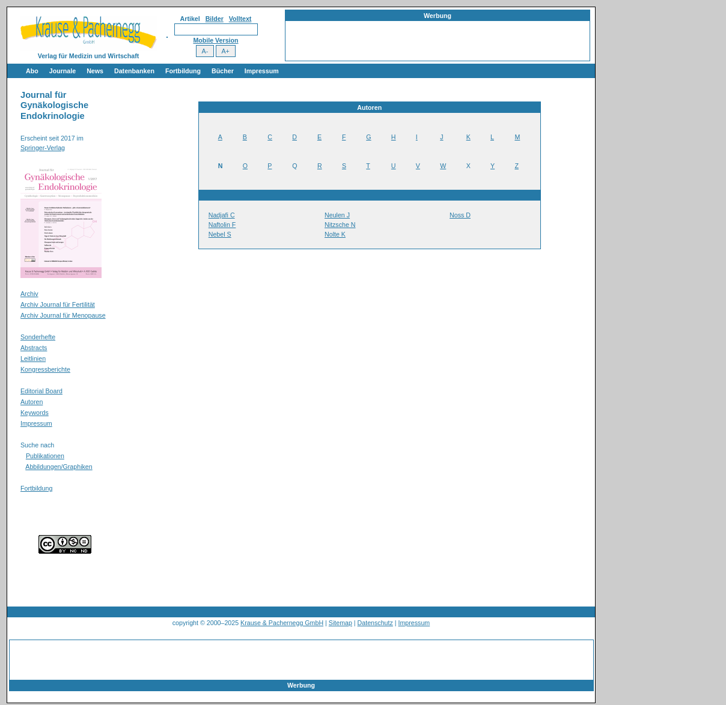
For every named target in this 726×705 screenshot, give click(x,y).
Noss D (460, 215)
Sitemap (340, 622)
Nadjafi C (222, 215)
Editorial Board (41, 391)
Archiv (29, 293)
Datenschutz (375, 622)
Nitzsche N (340, 224)
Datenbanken (134, 70)
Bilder (215, 18)
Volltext (240, 18)
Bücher (223, 70)
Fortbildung (183, 70)
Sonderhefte (37, 336)
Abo (32, 70)
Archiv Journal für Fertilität (57, 304)
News (95, 70)
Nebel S (220, 234)
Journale (62, 70)
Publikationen (45, 455)
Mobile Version (215, 40)
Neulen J (337, 215)
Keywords (34, 412)
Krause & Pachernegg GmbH (281, 622)
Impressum (262, 70)
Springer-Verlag (42, 147)
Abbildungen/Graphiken (58, 466)
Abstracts (33, 347)
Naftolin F (222, 224)
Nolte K (335, 234)
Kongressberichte (45, 369)
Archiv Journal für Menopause (63, 315)
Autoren (31, 401)
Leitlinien (33, 358)
